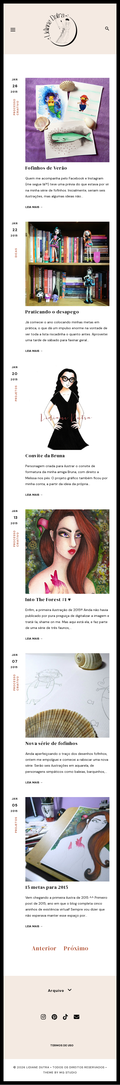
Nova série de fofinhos (51, 743)
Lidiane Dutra (37, 1067)
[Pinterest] (54, 1017)
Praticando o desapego (52, 311)
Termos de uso (62, 1045)
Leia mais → (34, 207)
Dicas (16, 253)
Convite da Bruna (45, 455)
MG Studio (68, 1072)
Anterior (44, 948)
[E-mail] (76, 1017)
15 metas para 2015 (46, 887)
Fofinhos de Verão (46, 168)
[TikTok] (65, 1017)
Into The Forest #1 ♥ (48, 599)
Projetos (16, 393)
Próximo (76, 948)
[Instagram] (43, 1017)
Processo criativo (16, 107)
